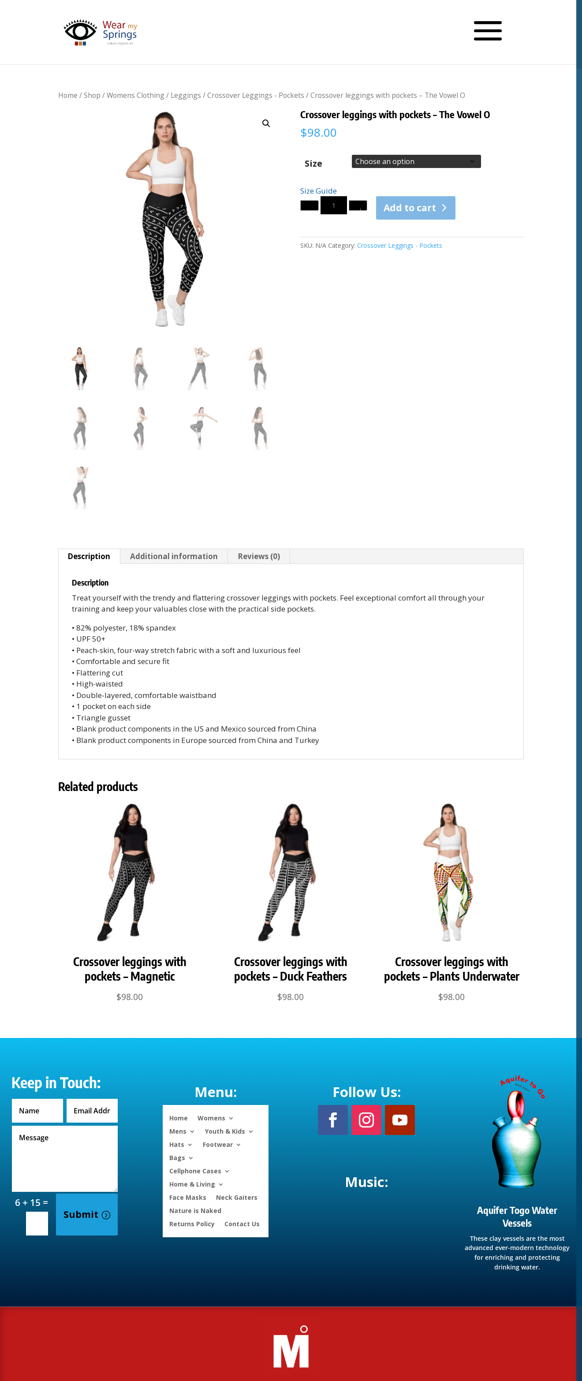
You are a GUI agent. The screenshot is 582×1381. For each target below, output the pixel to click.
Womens (211, 1117)
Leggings (186, 95)
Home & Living (192, 1183)
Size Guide (318, 191)
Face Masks (187, 1197)
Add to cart (410, 208)
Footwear (218, 1144)
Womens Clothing (135, 95)
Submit (80, 1214)
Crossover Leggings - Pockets (255, 95)
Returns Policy (192, 1223)
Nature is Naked (195, 1210)
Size (313, 163)
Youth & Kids (225, 1131)
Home (68, 95)
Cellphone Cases (195, 1170)
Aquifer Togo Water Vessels (517, 1216)
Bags (177, 1157)
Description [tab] (88, 556)
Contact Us (242, 1223)
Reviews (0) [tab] (259, 556)
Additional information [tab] (174, 556)
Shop (92, 95)
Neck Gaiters (236, 1197)
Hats (176, 1144)
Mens (178, 1131)
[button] (266, 123)
